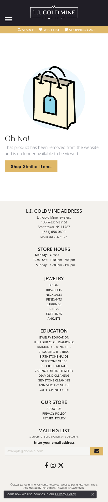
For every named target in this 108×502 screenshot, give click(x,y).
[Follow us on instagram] (53, 465)
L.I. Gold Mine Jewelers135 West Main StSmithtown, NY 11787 (54, 227)
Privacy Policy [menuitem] (54, 414)
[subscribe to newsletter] (96, 451)
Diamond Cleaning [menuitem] (54, 376)
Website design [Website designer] (70, 484)
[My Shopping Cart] (79, 29)
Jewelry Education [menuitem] (54, 337)
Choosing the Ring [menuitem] (54, 352)
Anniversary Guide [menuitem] (54, 385)
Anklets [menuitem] (54, 319)
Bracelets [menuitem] (54, 290)
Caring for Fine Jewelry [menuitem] (54, 371)
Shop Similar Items (31, 166)
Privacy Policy (65, 494)
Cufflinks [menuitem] (54, 314)
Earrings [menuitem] (54, 304)
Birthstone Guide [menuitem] (54, 356)
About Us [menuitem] (54, 409)
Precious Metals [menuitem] (54, 366)
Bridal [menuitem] (54, 285)
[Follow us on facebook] (46, 465)
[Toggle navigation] (8, 19)
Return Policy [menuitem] (54, 418)
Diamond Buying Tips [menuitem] (54, 347)
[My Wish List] (49, 29)
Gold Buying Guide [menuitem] (54, 390)
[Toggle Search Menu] (26, 29)
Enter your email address (54, 442)
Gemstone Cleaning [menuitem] (54, 380)
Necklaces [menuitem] (54, 295)
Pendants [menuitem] (54, 299)
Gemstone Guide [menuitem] (54, 361)
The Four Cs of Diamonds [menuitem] (53, 342)
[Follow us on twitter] (61, 465)
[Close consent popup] (92, 494)
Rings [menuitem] (53, 309)
